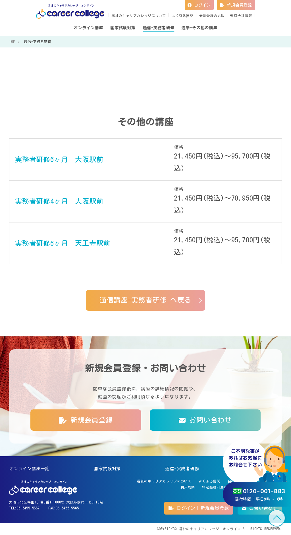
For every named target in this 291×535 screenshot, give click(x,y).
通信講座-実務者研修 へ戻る (145, 300)
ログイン (199, 5)
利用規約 (187, 487)
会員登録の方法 (212, 15)
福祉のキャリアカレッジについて (138, 15)
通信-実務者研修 (182, 469)
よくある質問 (183, 15)
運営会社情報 (241, 15)
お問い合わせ (205, 420)
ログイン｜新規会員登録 (199, 508)
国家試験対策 (107, 469)
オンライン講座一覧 (29, 469)
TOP (276, 517)
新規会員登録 (236, 5)
